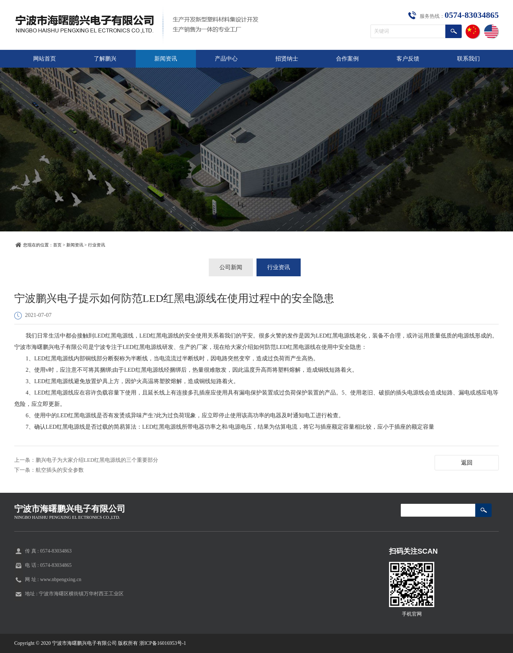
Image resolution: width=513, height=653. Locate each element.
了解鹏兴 (105, 59)
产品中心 (226, 59)
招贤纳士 (286, 59)
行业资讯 (96, 244)
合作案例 (347, 59)
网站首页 (44, 59)
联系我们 (468, 59)
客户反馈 (408, 59)
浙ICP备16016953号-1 (162, 643)
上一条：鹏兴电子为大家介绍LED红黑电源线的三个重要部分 (91, 460)
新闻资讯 (165, 59)
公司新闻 (230, 267)
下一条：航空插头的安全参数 (51, 470)
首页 (57, 244)
